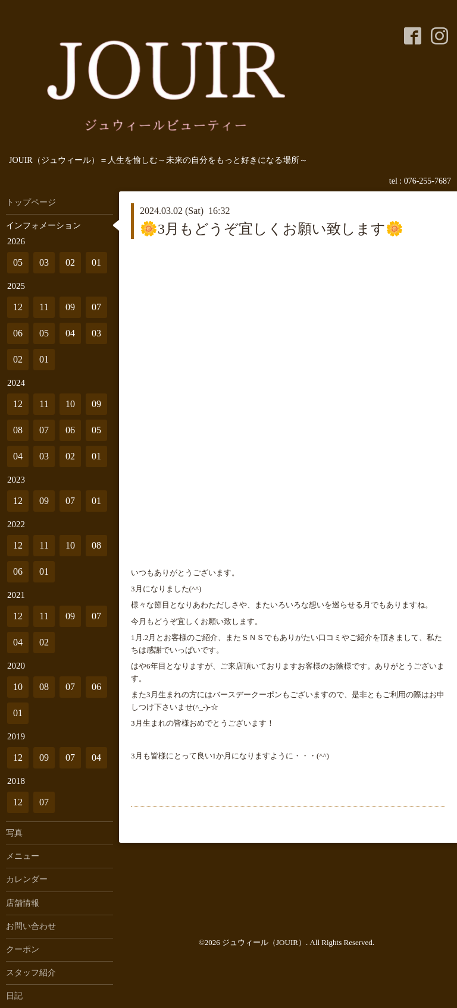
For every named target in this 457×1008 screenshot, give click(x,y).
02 (70, 262)
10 (70, 404)
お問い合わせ (31, 926)
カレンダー (27, 879)
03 (44, 262)
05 (18, 262)
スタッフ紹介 (31, 972)
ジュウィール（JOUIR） (264, 942)
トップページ (31, 202)
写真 (14, 833)
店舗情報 (22, 903)
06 (18, 333)
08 (18, 430)
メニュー (22, 856)
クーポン (22, 949)
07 (96, 307)
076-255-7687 (427, 181)
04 (70, 333)
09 (70, 307)
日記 (14, 995)
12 (18, 307)
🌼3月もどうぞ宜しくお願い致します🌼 (271, 229)
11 (43, 307)
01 (96, 262)
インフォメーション (43, 225)
